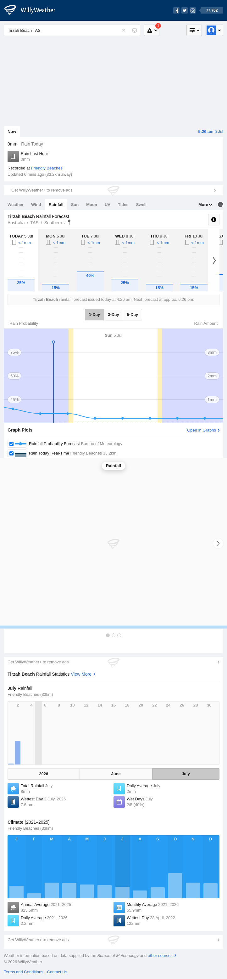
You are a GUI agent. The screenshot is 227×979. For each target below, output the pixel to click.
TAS (34, 222)
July (186, 773)
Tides (123, 204)
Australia (16, 222)
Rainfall (56, 204)
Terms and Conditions (23, 972)
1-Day (94, 314)
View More (81, 674)
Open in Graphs (201, 430)
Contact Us (57, 972)
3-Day (113, 314)
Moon (91, 204)
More (203, 204)
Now (12, 131)
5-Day (132, 314)
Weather (16, 204)
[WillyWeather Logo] (33, 10)
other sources (160, 955)
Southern (53, 222)
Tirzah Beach (69, 222)
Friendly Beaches (46, 168)
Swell (141, 204)
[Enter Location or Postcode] (72, 30)
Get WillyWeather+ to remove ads (41, 190)
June (115, 773)
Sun (75, 204)
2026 (43, 773)
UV (107, 204)
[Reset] (123, 30)
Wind (36, 204)
